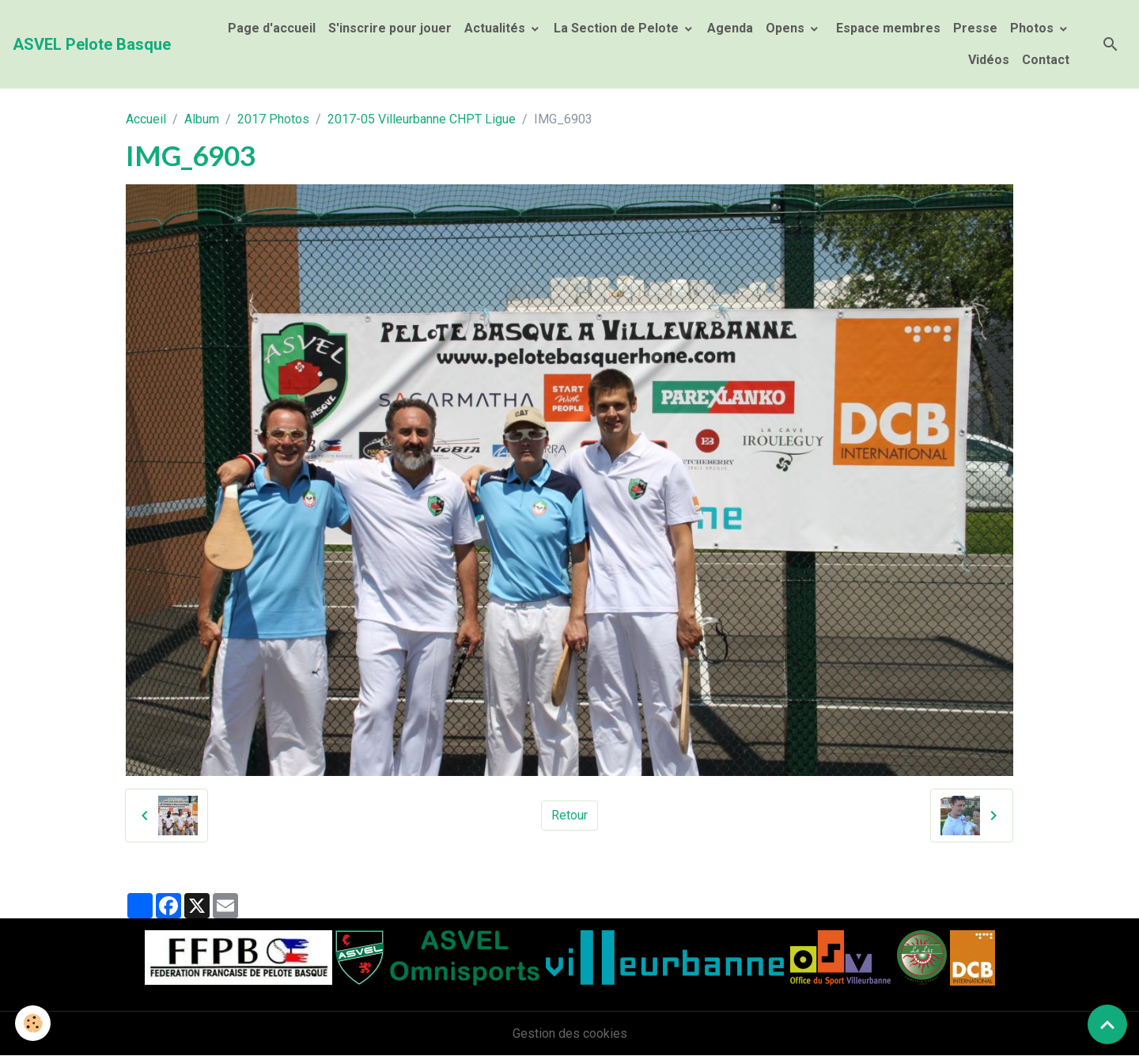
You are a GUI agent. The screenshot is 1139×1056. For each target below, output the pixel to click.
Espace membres (886, 28)
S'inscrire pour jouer (390, 28)
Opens (787, 28)
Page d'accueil (272, 28)
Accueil (146, 119)
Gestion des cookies (570, 1033)
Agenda (730, 28)
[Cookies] (33, 1023)
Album (201, 119)
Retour (569, 815)
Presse (975, 28)
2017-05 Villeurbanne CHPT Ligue (421, 119)
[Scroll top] (1107, 1024)
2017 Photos (273, 119)
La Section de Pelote (618, 28)
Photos (1033, 28)
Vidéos (988, 59)
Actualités (496, 28)
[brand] (92, 44)
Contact (1045, 59)
